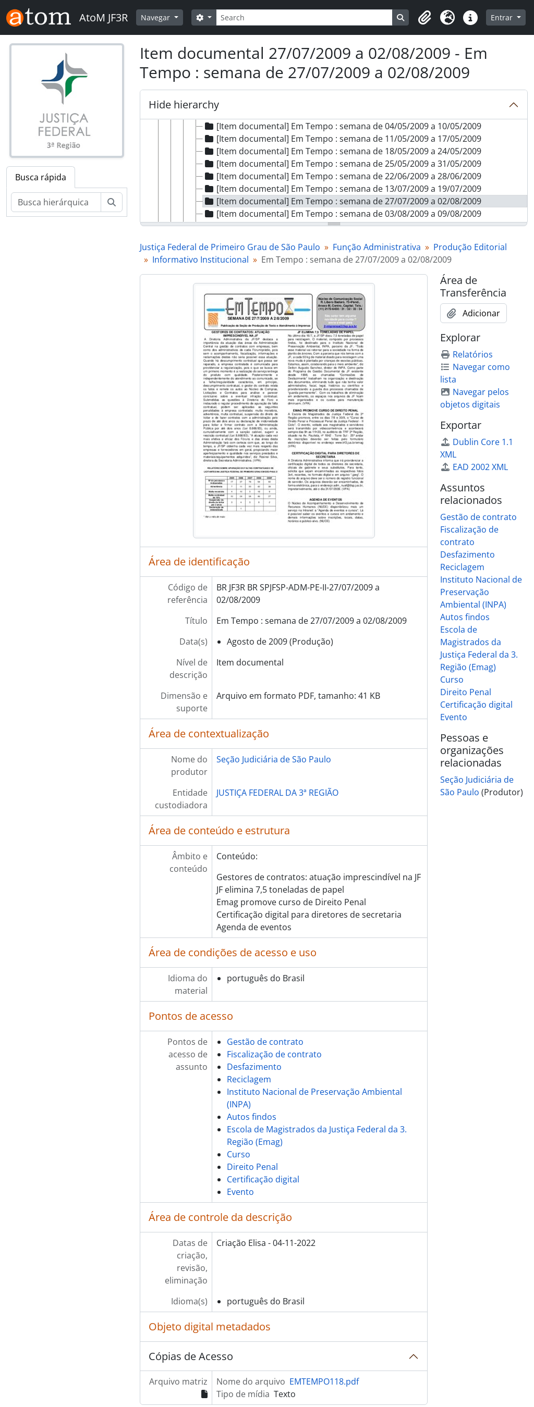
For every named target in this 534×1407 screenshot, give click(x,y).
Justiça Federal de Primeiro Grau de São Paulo (230, 247)
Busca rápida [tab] (40, 177)
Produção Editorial (470, 247)
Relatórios (466, 354)
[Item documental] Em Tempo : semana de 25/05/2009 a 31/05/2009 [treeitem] (342, 163)
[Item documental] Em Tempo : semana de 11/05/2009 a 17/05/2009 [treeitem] (342, 138)
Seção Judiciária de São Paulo (273, 759)
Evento (240, 1192)
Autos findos (251, 1116)
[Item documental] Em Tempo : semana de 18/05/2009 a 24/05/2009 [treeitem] (342, 151)
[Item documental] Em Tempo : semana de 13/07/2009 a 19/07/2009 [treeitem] (342, 188)
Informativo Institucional (200, 259)
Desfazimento (254, 1066)
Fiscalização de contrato (274, 1054)
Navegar (156, 17)
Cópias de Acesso (191, 1356)
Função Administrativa (377, 247)
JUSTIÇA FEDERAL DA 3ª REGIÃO (277, 792)
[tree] (333, 171)
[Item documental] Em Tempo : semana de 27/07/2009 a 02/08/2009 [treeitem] (342, 201)
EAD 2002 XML (474, 467)
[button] (424, 17)
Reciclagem (249, 1079)
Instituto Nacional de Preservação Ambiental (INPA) (481, 592)
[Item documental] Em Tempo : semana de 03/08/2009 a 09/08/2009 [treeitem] (342, 213)
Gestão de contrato (265, 1041)
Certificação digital (263, 1179)
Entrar (503, 17)
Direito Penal (252, 1166)
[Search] (304, 17)
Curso (238, 1154)
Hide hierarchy (184, 104)
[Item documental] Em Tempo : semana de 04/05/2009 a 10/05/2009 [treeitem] (342, 126)
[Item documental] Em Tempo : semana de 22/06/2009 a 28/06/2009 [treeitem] (342, 176)
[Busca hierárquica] (56, 202)
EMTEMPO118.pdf (324, 1381)
